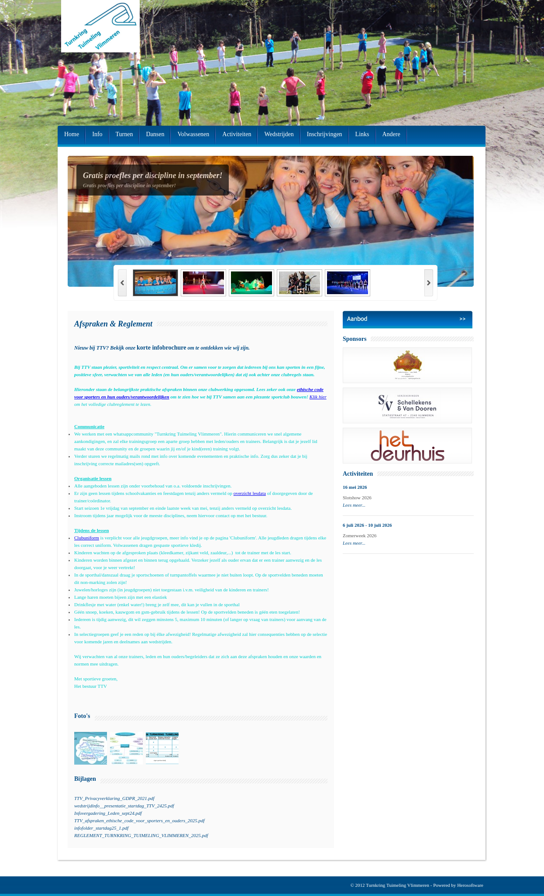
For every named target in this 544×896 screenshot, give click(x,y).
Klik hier (318, 396)
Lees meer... (354, 505)
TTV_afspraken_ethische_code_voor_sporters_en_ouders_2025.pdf (139, 820)
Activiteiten (236, 134)
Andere (391, 134)
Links (362, 134)
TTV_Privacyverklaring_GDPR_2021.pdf (114, 798)
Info (97, 134)
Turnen (124, 134)
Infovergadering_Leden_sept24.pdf (107, 813)
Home (71, 134)
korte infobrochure (161, 347)
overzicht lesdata (250, 493)
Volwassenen (193, 134)
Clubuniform (86, 537)
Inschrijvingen (324, 134)
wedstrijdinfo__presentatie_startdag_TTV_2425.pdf (124, 805)
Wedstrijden (278, 134)
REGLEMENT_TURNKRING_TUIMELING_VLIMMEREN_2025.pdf (141, 835)
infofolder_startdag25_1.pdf (101, 828)
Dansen (155, 134)
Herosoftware (470, 885)
